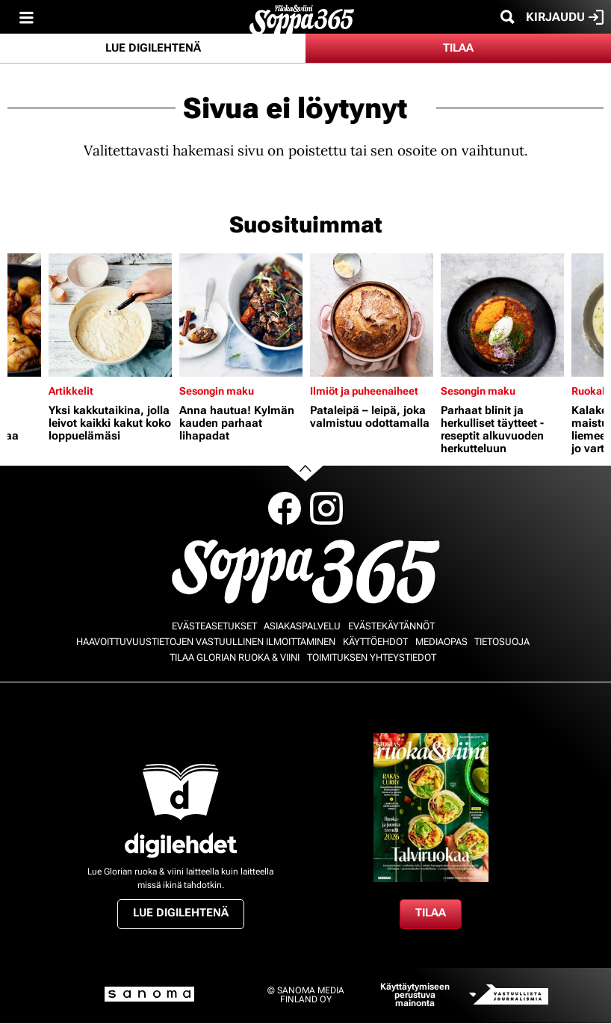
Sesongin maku (216, 391)
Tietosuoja (502, 641)
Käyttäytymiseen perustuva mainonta (415, 995)
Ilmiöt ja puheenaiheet (364, 391)
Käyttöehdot (375, 641)
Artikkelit (71, 391)
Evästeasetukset (214, 626)
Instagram (326, 508)
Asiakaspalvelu (302, 626)
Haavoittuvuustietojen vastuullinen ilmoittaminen (205, 641)
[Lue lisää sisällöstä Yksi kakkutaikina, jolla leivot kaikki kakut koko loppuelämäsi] (110, 315)
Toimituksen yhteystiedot (371, 657)
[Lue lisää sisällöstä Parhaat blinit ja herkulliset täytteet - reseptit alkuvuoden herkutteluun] (502, 315)
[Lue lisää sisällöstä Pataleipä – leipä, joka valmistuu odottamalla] (371, 315)
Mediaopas (441, 641)
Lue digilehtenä (153, 48)
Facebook (284, 508)
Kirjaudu (565, 17)
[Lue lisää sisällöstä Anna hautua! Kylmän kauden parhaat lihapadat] (241, 315)
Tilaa (458, 48)
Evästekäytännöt (391, 626)
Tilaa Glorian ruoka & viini (235, 657)
